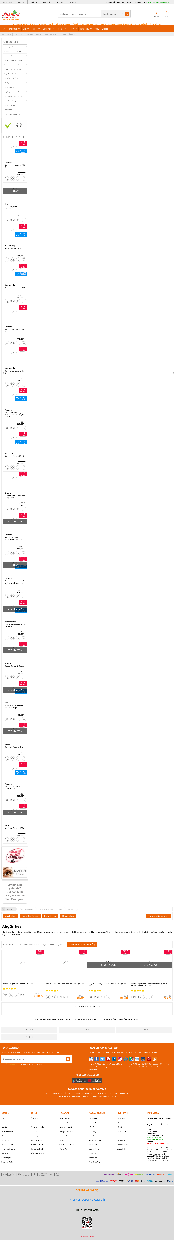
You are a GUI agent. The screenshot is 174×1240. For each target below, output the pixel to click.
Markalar (13, 28)
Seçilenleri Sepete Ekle (82, 944)
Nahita (29, 1029)
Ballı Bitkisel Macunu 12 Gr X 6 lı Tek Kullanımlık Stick (14, 539)
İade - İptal (35, 1131)
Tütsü (34, 28)
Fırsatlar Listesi (65, 1127)
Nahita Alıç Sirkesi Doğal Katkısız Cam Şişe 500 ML (65, 985)
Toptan (60, 28)
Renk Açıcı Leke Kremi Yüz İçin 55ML (15, 625)
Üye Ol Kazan (64, 1118)
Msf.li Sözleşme (37, 1140)
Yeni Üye (59, 2)
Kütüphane (93, 1118)
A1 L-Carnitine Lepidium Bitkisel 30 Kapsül (14, 706)
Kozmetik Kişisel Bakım (13, 60)
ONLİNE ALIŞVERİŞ (87, 1190)
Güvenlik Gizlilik (37, 1144)
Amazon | (89, 1093)
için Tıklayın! (157, 1125)
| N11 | (47, 1093)
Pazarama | (124, 1093)
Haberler (5, 1153)
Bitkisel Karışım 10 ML (13, 248)
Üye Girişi (128, 1019)
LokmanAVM (87, 1236)
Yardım (63, 34)
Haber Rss (93, 1157)
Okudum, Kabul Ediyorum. (21, 1064)
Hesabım (121, 1140)
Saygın (87, 1029)
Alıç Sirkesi (10, 916)
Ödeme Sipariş (36, 1118)
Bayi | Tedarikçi (51, 34)
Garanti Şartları (37, 1136)
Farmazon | (87, 1096)
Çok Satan (47, 28)
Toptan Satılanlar (66, 1140)
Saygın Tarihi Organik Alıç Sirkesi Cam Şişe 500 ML (107, 985)
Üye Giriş (72, 2)
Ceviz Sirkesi (50, 916)
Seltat (7, 744)
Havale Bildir (122, 1144)
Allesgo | (98, 1096)
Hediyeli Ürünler (66, 1131)
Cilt (24, 28)
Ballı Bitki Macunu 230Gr (14, 456)
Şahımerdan (10, 285)
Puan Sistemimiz (66, 1136)
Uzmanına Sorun (8, 1131)
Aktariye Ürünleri (11, 47)
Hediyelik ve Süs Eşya (13, 83)
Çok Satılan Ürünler (67, 1144)
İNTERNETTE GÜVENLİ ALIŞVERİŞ (87, 1199)
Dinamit (8, 493)
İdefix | (114, 1096)
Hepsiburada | (112, 1093)
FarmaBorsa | (75, 1096)
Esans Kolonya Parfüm (13, 69)
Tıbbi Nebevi (94, 1123)
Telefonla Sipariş (8, 1149)
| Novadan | (62, 1096)
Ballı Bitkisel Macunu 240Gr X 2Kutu (13, 788)
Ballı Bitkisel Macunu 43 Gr (14, 330)
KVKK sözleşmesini (12, 1064)
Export (105, 28)
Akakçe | (107, 1096)
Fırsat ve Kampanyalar (13, 101)
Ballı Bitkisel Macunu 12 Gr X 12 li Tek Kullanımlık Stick (14, 583)
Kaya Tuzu (84, 28)
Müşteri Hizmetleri (38, 1153)
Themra (8, 162)
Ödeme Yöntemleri (38, 1123)
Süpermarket (9, 87)
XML (97, 28)
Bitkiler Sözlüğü (95, 1144)
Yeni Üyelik (113, 1019)
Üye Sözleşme (123, 1123)
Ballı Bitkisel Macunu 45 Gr (14, 372)
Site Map (92, 1153)
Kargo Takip (7, 2)
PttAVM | (80, 1093)
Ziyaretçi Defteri (8, 1162)
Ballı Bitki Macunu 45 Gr (14, 747)
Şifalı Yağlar (93, 1131)
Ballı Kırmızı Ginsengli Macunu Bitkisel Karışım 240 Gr (14, 415)
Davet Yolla (64, 1149)
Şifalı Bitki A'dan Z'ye (12, 114)
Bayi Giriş (46, 2)
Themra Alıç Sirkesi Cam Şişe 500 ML (18, 984)
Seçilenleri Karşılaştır (55, 944)
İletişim (72, 34)
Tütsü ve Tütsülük (11, 78)
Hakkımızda (6, 34)
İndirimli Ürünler (66, 1123)
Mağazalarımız (7, 1144)
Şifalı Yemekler (95, 1136)
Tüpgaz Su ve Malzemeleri (9, 107)
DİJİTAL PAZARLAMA (87, 1210)
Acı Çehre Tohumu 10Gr (14, 828)
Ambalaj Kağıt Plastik (12, 51)
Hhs (6, 204)
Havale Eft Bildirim (38, 1149)
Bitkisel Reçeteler (95, 1140)
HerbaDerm (10, 621)
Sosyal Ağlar (6, 1157)
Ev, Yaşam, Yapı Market (13, 92)
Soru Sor (21, 2)
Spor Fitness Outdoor (12, 65)
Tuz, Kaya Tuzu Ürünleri (14, 96)
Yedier (29, 1037)
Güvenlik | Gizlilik (34, 34)
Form (71, 28)
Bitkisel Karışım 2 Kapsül (14, 666)
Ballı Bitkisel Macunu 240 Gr (15, 166)
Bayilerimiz (5, 1140)
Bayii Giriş (121, 1136)
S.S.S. (3, 1118)
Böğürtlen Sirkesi (30, 916)
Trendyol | (99, 1093)
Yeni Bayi (34, 2)
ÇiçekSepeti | (70, 1093)
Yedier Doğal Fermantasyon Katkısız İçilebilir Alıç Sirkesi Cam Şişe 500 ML (150, 985)
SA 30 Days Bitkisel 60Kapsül (12, 208)
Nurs (7, 825)
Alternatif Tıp (94, 1149)
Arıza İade (121, 1149)
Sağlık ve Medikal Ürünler (14, 74)
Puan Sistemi (19, 34)
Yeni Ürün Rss (94, 1162)
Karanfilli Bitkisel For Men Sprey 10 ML (15, 497)
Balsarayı (9, 453)
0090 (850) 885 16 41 (155, 1135)
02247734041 (142, 2)
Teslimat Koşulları (38, 1127)
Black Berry (10, 245)
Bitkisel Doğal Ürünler (13, 56)
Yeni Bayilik (122, 1131)
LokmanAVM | (57, 1093)
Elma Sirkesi (68, 916)
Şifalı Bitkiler (94, 1127)
